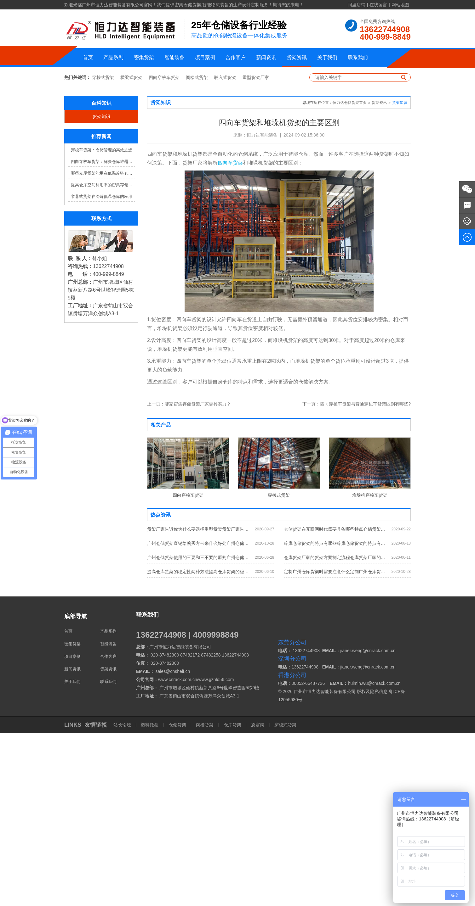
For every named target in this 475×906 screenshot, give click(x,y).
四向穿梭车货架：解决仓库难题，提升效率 (103, 334)
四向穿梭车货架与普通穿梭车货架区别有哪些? (356, 576)
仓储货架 (177, 897)
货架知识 (101, 289)
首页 (88, 57)
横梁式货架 (131, 250)
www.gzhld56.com (216, 852)
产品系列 (113, 57)
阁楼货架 (205, 897)
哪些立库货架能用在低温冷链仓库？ (103, 346)
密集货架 (144, 57)
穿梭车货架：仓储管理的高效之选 (101, 323)
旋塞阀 (258, 897)
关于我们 (327, 57)
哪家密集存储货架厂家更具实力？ (189, 576)
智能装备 (174, 57)
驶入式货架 (225, 250)
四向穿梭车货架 (164, 250)
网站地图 (400, 4)
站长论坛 (122, 897)
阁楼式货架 (197, 250)
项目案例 (205, 57)
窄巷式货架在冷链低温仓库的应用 (101, 369)
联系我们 (358, 57)
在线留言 (378, 4)
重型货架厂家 (256, 250)
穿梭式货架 (103, 250)
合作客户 (236, 57)
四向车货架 (230, 335)
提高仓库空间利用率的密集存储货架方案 (103, 357)
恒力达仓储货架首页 (350, 275)
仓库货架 (232, 897)
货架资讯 (297, 57)
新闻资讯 (266, 57)
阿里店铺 (356, 4)
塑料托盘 (150, 897)
